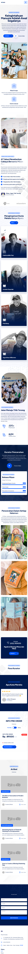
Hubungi (12, 653)
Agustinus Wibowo (9, 357)
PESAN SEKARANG (8, 746)
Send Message (14, 917)
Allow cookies (14, 952)
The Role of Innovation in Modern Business (12, 796)
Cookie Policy (18, 950)
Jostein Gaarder (8, 289)
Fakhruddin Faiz (8, 255)
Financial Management (7, 825)
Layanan (6, 35)
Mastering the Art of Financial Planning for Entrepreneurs (11, 830)
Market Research (5, 791)
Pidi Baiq (6, 323)
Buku (12, 222)
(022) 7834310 (15, 643)
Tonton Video (14, 465)
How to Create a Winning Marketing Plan (13, 864)
